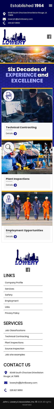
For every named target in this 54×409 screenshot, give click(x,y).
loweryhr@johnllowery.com (20, 19)
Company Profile (14, 282)
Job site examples (15, 354)
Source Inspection (14, 348)
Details (9, 133)
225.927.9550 (14, 23)
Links (7, 306)
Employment (12, 300)
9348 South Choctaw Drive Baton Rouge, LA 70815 (27, 13)
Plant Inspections (14, 342)
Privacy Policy (12, 312)
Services (9, 288)
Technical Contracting (17, 336)
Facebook (49, 37)
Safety (8, 294)
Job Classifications (15, 330)
